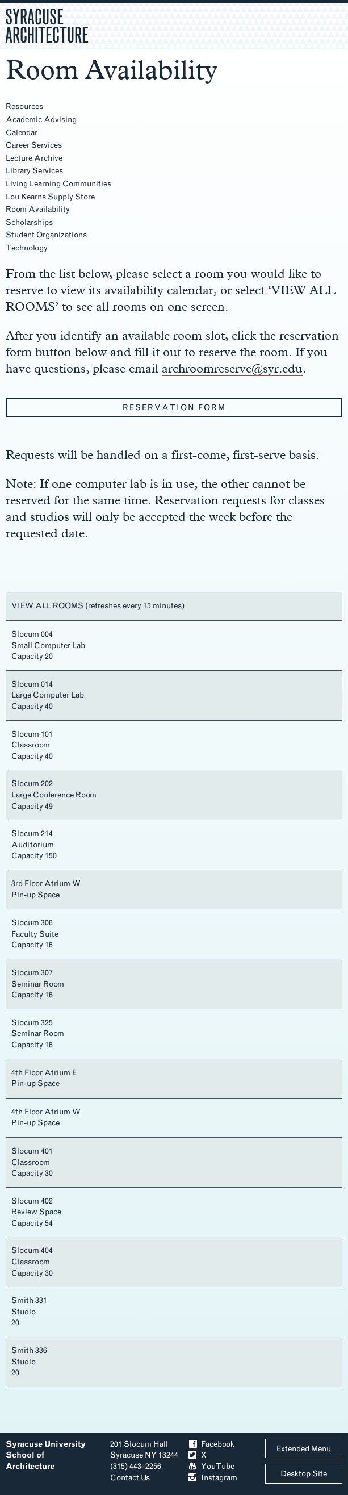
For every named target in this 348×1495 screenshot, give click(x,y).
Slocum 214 (32, 833)
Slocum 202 (32, 783)
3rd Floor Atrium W (46, 883)
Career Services (34, 145)
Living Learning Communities (58, 184)
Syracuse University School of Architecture (46, 1455)
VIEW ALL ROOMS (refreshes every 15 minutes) (98, 606)
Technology (27, 248)
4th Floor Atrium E (44, 1073)
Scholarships (29, 222)
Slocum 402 (32, 1201)
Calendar (21, 132)
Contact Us (130, 1478)
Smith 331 (29, 1300)
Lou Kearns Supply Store (50, 197)
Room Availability (38, 209)
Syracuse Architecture (47, 24)
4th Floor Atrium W (46, 1112)
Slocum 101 (32, 734)
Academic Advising (41, 119)
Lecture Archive (34, 158)
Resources (24, 106)
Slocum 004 (32, 634)
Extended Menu (303, 1449)
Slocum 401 (32, 1151)
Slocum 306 (32, 923)
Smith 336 (29, 1350)
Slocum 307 (32, 973)
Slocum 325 (32, 1023)
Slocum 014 (32, 684)
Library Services (34, 171)
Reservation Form (174, 407)
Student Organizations (46, 235)
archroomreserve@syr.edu (232, 368)
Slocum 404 (32, 1250)
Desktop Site (303, 1474)
